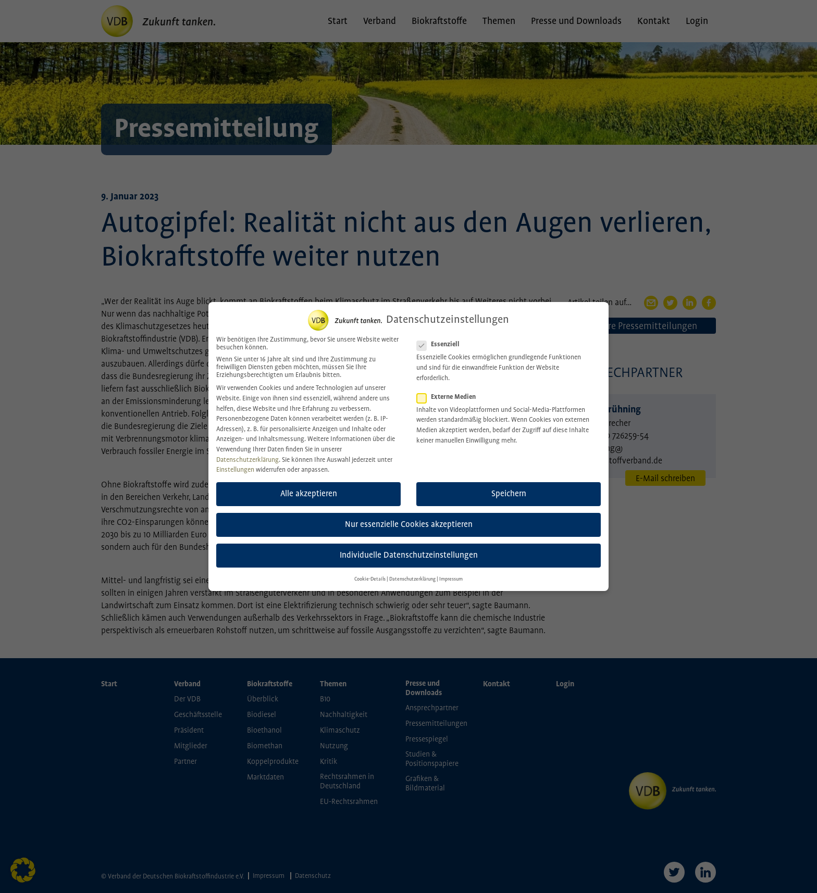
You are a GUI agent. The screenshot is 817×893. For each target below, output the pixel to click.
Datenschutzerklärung (247, 453)
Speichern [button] (508, 487)
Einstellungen (235, 463)
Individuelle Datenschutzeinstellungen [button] (409, 548)
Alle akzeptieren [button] (308, 487)
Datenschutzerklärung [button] (412, 572)
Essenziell (441, 338)
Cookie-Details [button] (370, 572)
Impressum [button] (451, 572)
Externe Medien (449, 390)
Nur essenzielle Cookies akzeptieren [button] (409, 517)
